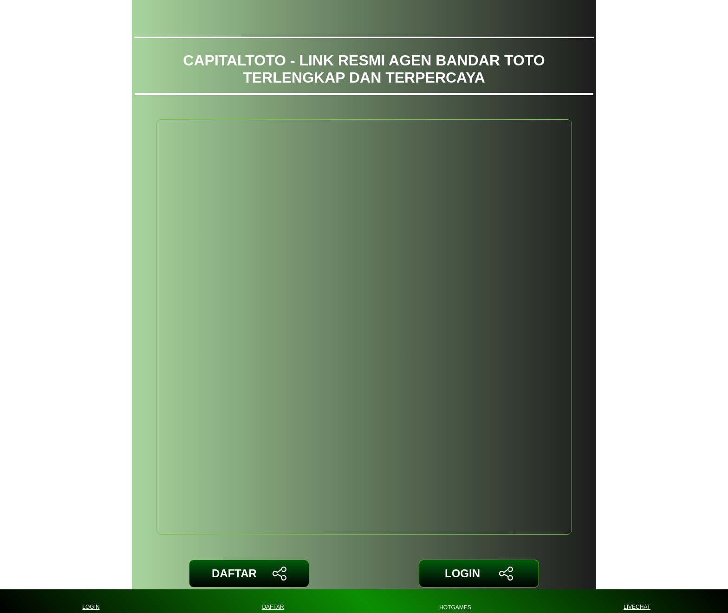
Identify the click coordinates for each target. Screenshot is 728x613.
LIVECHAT (637, 601)
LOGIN (479, 574)
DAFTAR (249, 574)
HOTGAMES (455, 601)
